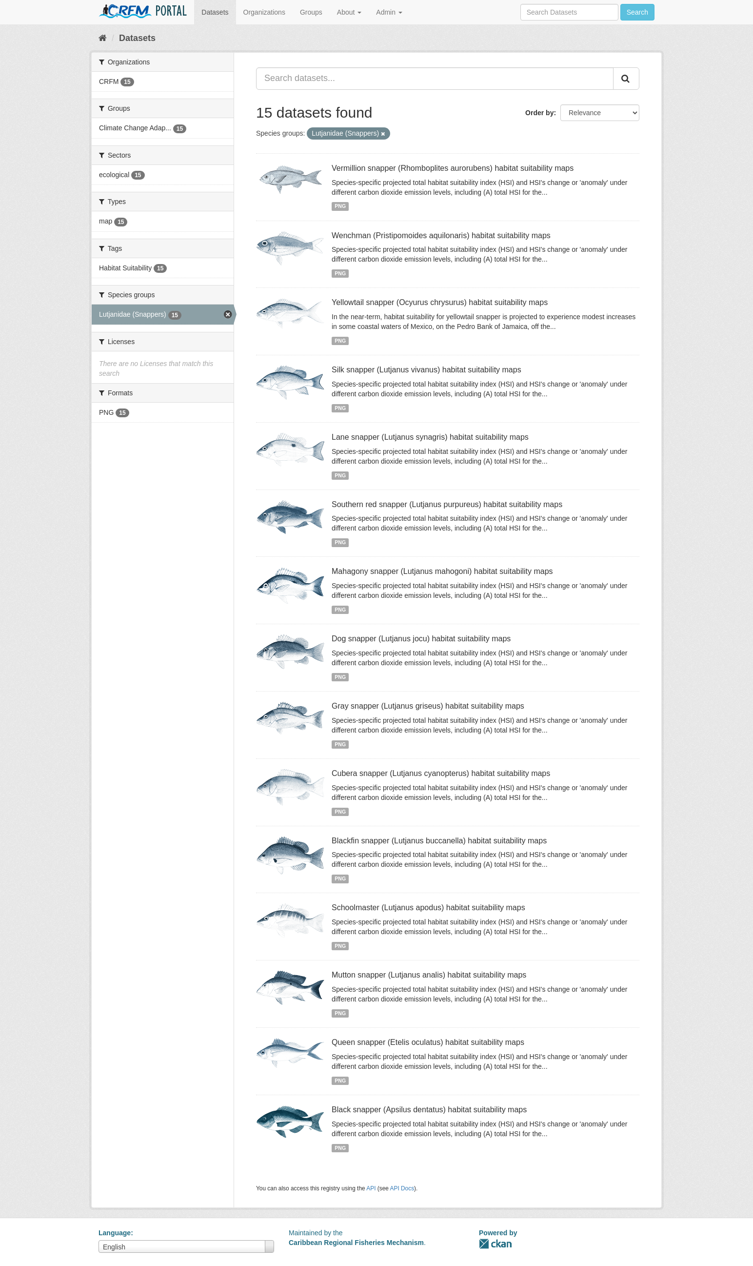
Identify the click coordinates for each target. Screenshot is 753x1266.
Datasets (214, 12)
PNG (340, 206)
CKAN (495, 1244)
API (371, 1188)
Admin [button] (389, 12)
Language (115, 1233)
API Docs (402, 1188)
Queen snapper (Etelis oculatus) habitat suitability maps (428, 1042)
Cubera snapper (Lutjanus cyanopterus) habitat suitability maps (441, 773)
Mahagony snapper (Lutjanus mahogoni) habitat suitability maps (442, 571)
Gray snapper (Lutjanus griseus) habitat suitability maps (428, 706)
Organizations (264, 12)
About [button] (349, 12)
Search (637, 12)
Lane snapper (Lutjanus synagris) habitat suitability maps (430, 437)
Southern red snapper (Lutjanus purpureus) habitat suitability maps (447, 504)
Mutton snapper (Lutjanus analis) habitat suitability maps (429, 975)
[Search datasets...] (435, 78)
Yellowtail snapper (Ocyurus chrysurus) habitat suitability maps (440, 302)
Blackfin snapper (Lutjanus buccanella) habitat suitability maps (439, 841)
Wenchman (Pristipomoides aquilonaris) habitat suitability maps (441, 235)
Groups (311, 12)
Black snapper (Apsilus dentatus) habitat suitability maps (429, 1109)
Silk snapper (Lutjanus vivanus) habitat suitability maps (426, 370)
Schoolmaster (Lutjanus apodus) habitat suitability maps (428, 907)
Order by (539, 113)
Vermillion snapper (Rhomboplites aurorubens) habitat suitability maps (453, 168)
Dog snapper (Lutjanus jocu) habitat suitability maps (421, 638)
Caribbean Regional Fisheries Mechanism (356, 1242)
